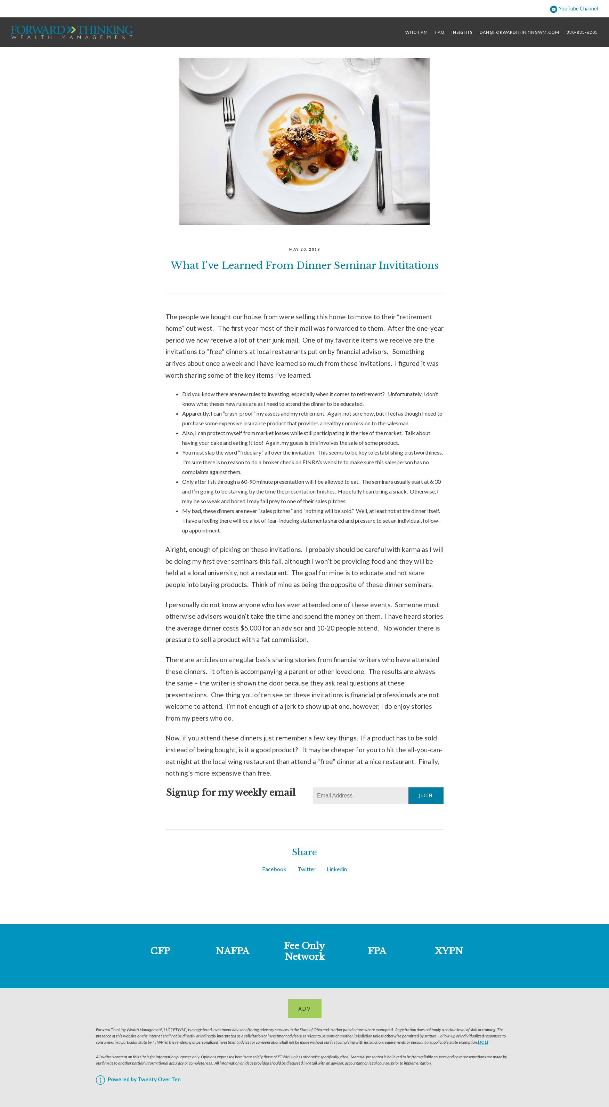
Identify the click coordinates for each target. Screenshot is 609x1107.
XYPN (449, 951)
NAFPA (232, 951)
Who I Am (416, 32)
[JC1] (483, 1042)
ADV (304, 1009)
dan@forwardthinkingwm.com (519, 32)
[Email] (360, 795)
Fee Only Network (304, 951)
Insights (462, 32)
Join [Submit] (426, 795)
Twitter (307, 869)
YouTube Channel (574, 8)
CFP (160, 951)
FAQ (440, 32)
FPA (377, 951)
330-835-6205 (582, 32)
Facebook (274, 869)
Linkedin (337, 869)
